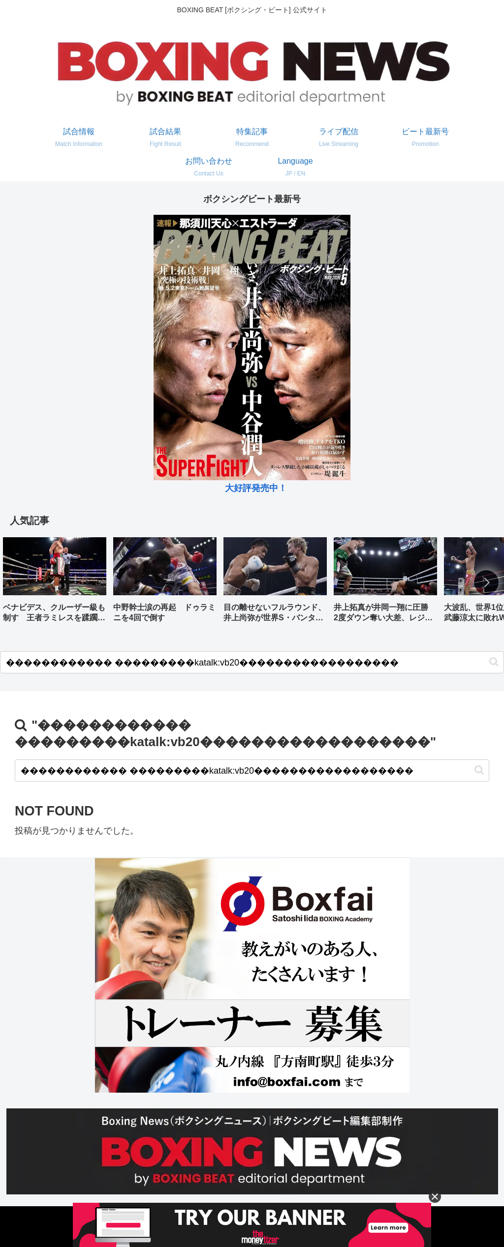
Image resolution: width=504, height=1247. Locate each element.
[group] (54, 583)
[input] (252, 662)
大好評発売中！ (256, 488)
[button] (486, 582)
